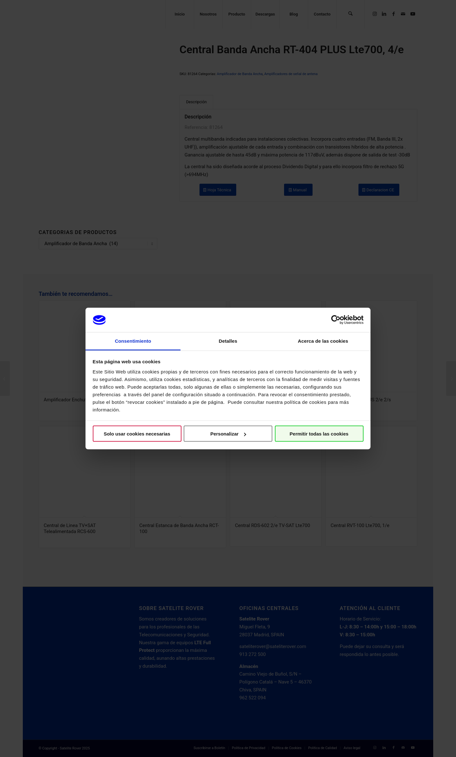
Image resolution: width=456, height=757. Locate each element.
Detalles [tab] (228, 340)
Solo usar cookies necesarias (137, 433)
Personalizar (228, 433)
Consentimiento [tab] (133, 340)
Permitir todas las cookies (319, 433)
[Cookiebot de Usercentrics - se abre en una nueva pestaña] (336, 320)
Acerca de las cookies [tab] (323, 340)
